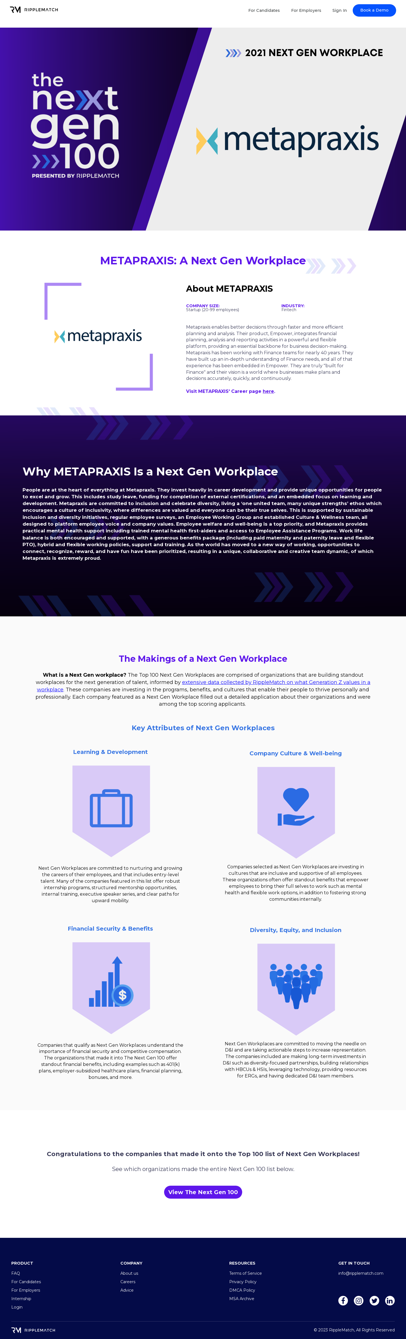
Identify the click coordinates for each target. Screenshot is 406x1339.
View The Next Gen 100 (203, 1192)
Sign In (339, 10)
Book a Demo (374, 10)
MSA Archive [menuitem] (241, 1298)
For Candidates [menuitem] (26, 1281)
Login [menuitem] (17, 1307)
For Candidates (264, 10)
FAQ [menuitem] (15, 1273)
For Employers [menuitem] (25, 1290)
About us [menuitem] (129, 1273)
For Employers (306, 10)
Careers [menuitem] (127, 1281)
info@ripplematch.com (360, 1273)
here (268, 391)
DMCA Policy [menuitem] (242, 1290)
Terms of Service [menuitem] (245, 1273)
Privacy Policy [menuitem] (243, 1281)
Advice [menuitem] (127, 1290)
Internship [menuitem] (21, 1298)
